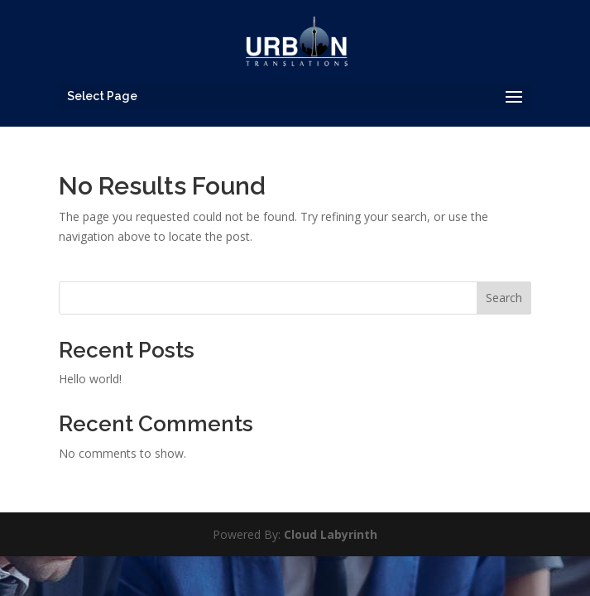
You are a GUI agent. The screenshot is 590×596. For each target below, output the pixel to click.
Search (504, 297)
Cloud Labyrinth (330, 534)
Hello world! (90, 379)
